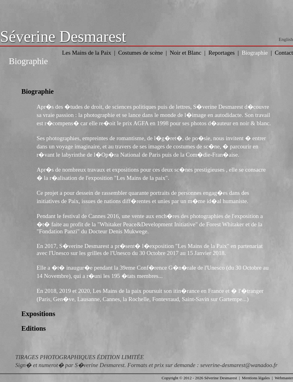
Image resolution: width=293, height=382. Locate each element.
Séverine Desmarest (63, 36)
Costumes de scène (140, 52)
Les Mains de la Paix (86, 52)
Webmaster (284, 378)
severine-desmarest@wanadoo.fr (238, 365)
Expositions (38, 314)
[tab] (146, 92)
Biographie (255, 52)
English (286, 39)
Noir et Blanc (185, 52)
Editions (33, 328)
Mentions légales (256, 378)
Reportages (221, 52)
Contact (284, 52)
